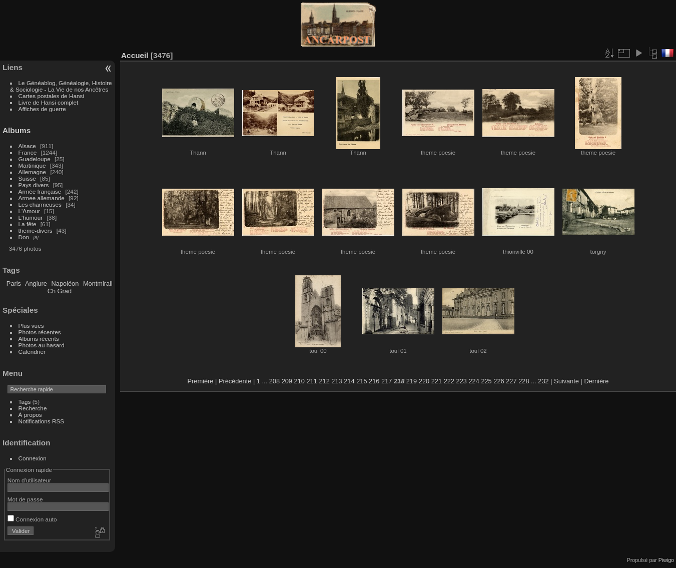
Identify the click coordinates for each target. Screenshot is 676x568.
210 (299, 381)
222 (449, 381)
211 (311, 381)
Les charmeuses (40, 204)
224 (473, 381)
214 (349, 381)
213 (336, 381)
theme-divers (36, 230)
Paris (14, 283)
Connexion (33, 458)
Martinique (32, 165)
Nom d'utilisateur (29, 480)
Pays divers (34, 185)
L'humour (31, 217)
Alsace (27, 146)
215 (361, 381)
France (28, 152)
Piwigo (666, 560)
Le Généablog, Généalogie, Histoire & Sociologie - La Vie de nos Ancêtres (61, 86)
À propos (30, 414)
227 (511, 381)
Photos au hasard (42, 345)
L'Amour (29, 211)
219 (411, 381)
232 (543, 381)
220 (424, 381)
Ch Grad (60, 291)
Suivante (566, 381)
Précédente (235, 381)
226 (498, 381)
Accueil (135, 55)
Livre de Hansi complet (49, 102)
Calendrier (32, 351)
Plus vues (31, 325)
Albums (17, 130)
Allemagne (33, 172)
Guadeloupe (35, 159)
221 (436, 381)
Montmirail (98, 283)
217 (386, 381)
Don (24, 237)
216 (374, 381)
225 (486, 381)
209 (287, 381)
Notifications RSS (42, 421)
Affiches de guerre (42, 109)
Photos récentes (40, 332)
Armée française (40, 191)
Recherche (33, 408)
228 (523, 381)
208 (274, 381)
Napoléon (65, 283)
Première (201, 381)
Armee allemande (42, 198)
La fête (28, 224)
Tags (25, 401)
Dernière (596, 381)
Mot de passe (25, 499)
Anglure (36, 283)
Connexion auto (32, 519)
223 (461, 381)
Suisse (27, 178)
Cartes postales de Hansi (51, 96)
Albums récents (39, 338)
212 (324, 381)
